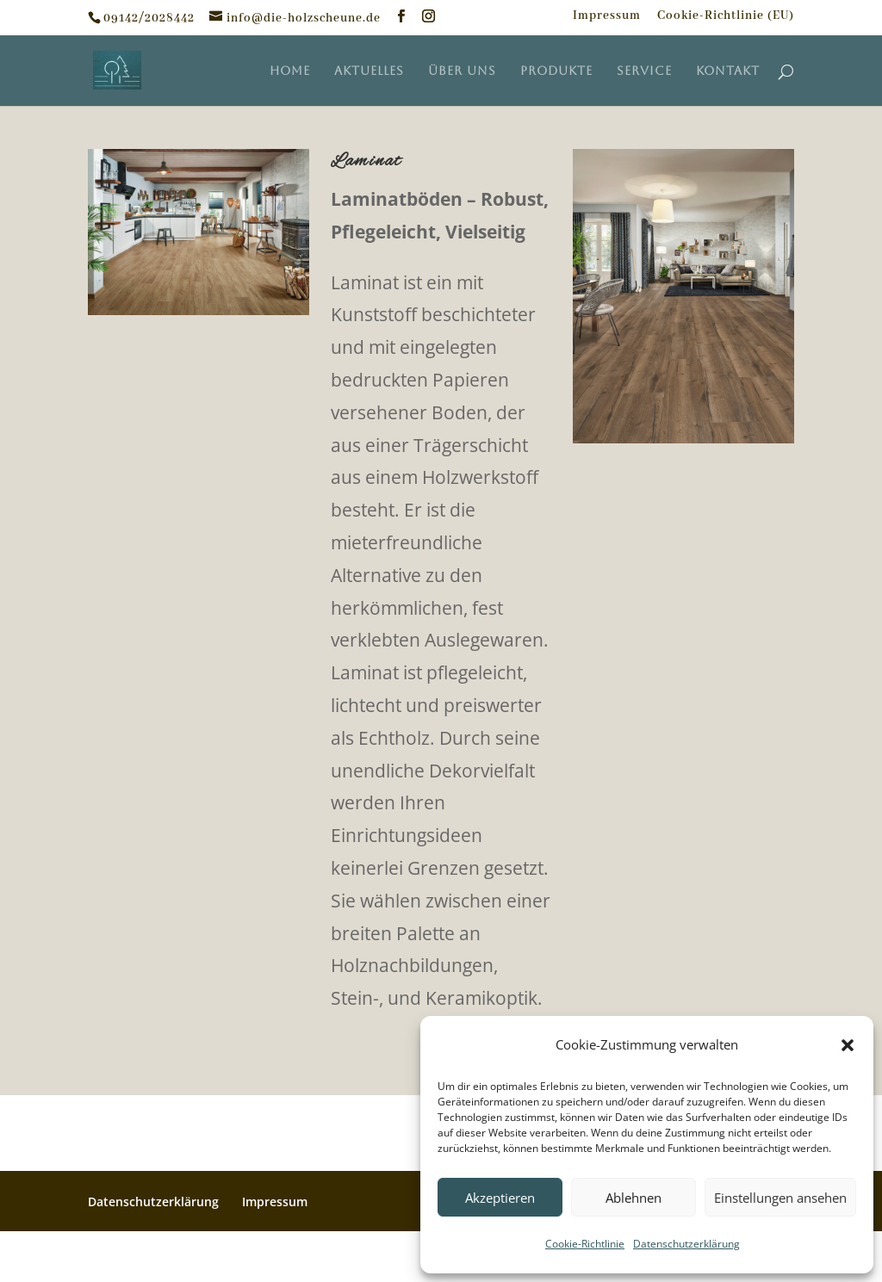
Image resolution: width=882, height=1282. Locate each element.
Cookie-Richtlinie (584, 1243)
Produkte (556, 71)
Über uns (462, 71)
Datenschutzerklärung (686, 1243)
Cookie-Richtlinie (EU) (725, 16)
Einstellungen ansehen (780, 1197)
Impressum (607, 16)
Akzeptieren (500, 1197)
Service (644, 71)
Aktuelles (369, 71)
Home (290, 71)
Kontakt (728, 71)
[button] (847, 1045)
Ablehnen (634, 1197)
